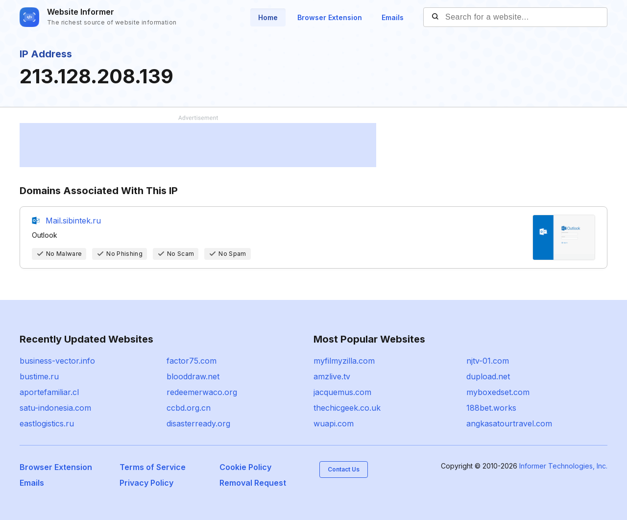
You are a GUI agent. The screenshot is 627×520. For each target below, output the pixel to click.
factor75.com (192, 361)
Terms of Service (153, 467)
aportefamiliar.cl (49, 392)
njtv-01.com (487, 361)
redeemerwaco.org (202, 392)
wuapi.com (334, 423)
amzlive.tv (332, 376)
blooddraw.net (193, 376)
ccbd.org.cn (189, 408)
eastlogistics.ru (47, 423)
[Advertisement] (198, 145)
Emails (393, 17)
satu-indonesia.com (55, 408)
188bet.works (491, 408)
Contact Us (344, 469)
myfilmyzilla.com (344, 361)
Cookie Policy (245, 467)
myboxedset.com (498, 392)
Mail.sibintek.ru (73, 220)
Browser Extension (329, 17)
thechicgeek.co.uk (347, 408)
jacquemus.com (342, 392)
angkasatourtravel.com (509, 423)
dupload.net (488, 376)
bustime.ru (39, 376)
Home (268, 17)
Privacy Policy (146, 483)
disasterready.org (198, 423)
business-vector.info (57, 361)
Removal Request (252, 483)
